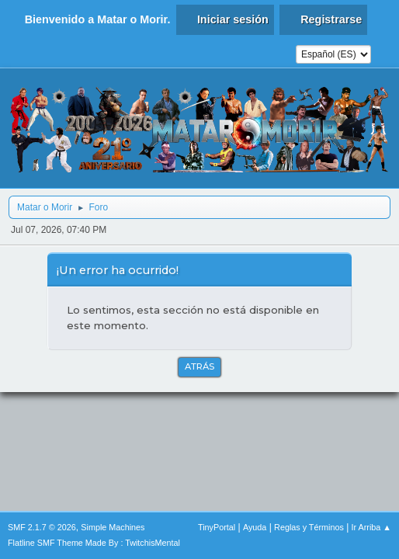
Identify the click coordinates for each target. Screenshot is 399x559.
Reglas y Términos (309, 527)
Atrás (199, 366)
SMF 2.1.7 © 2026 (42, 527)
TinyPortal (216, 527)
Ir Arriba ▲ (371, 527)
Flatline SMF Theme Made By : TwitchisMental (94, 542)
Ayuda (254, 527)
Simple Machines (112, 527)
